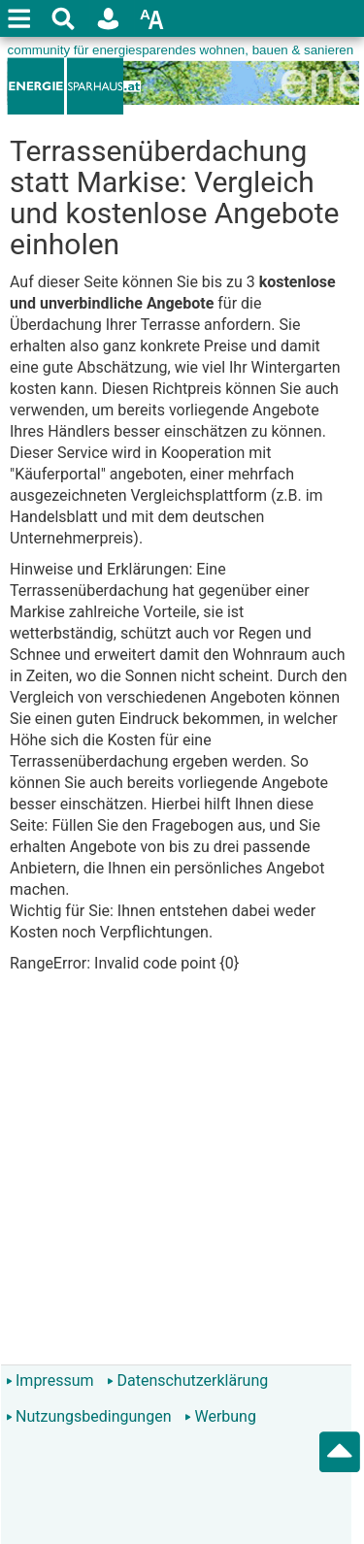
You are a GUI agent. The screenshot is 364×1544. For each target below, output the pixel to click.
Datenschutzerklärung (187, 1380)
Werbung (219, 1416)
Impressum (50, 1380)
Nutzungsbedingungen (88, 1416)
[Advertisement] (182, 1178)
